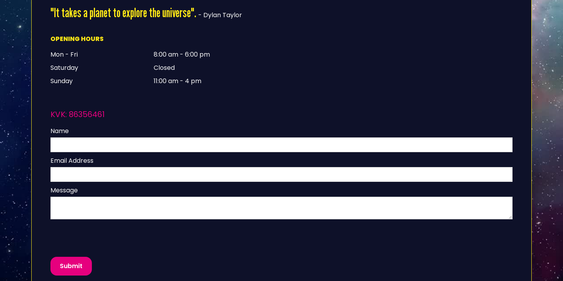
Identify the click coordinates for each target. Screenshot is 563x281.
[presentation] (109, 238)
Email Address (71, 160)
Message (64, 190)
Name (59, 130)
